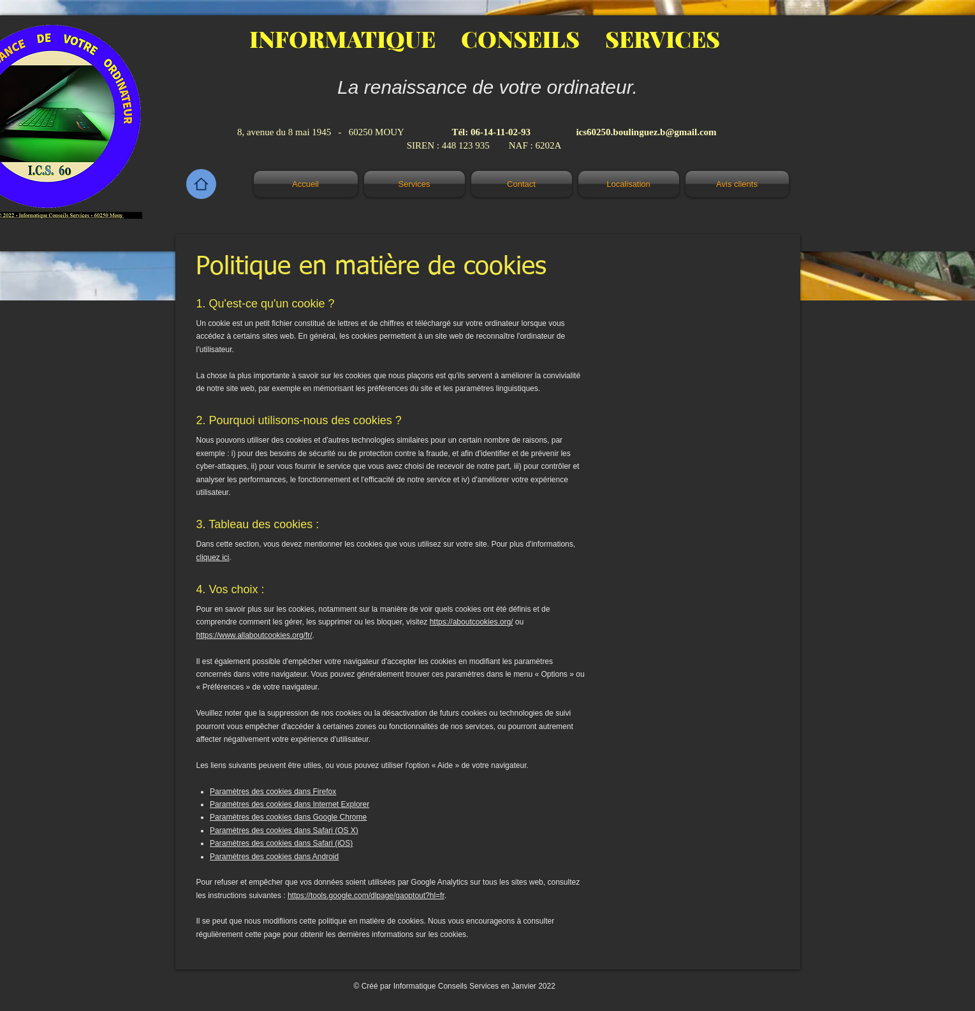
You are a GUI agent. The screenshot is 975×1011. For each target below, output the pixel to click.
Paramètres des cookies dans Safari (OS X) (284, 830)
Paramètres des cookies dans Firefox (273, 791)
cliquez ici (213, 557)
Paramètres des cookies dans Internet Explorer (289, 804)
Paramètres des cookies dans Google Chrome (288, 817)
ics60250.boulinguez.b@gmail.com (646, 132)
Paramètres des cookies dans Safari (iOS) (281, 843)
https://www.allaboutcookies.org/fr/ (254, 635)
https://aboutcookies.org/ (471, 621)
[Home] (201, 184)
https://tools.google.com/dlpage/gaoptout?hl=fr (366, 895)
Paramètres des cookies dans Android (274, 856)
